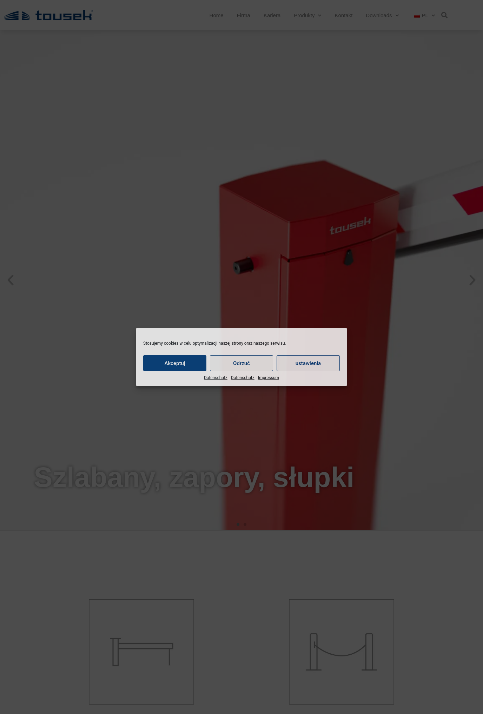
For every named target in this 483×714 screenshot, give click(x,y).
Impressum (268, 377)
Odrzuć (241, 363)
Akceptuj (174, 363)
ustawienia (308, 363)
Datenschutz (215, 377)
